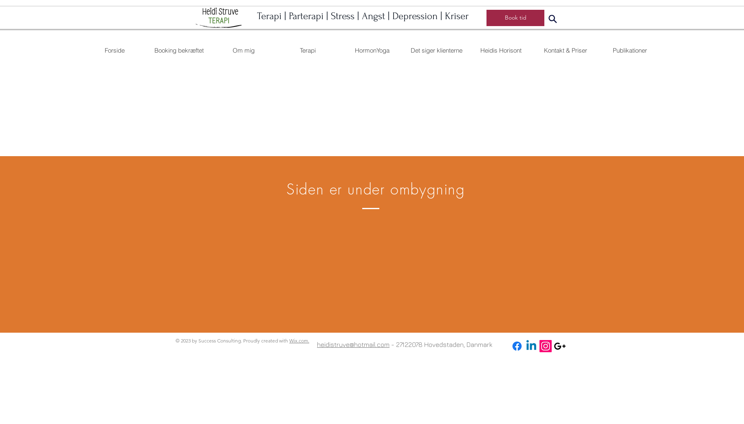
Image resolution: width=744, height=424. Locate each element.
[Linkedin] (531, 346)
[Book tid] (515, 18)
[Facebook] (517, 346)
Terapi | (273, 16)
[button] (372, 50)
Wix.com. (299, 341)
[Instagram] (545, 346)
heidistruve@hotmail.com (353, 344)
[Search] (552, 19)
